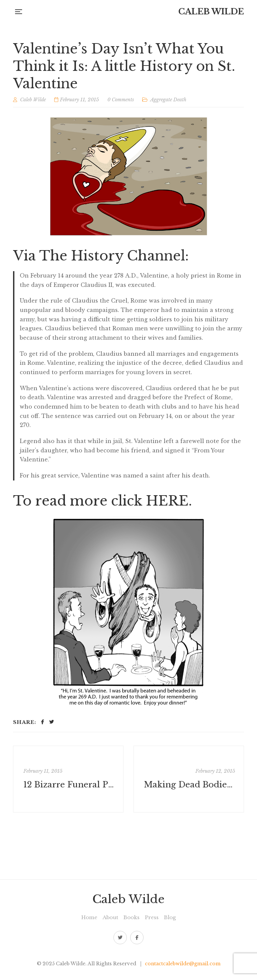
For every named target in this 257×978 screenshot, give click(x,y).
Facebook (137, 937)
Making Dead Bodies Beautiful (189, 784)
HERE (167, 501)
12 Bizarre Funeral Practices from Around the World (69, 784)
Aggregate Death (168, 100)
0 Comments (120, 100)
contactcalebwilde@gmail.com (183, 964)
